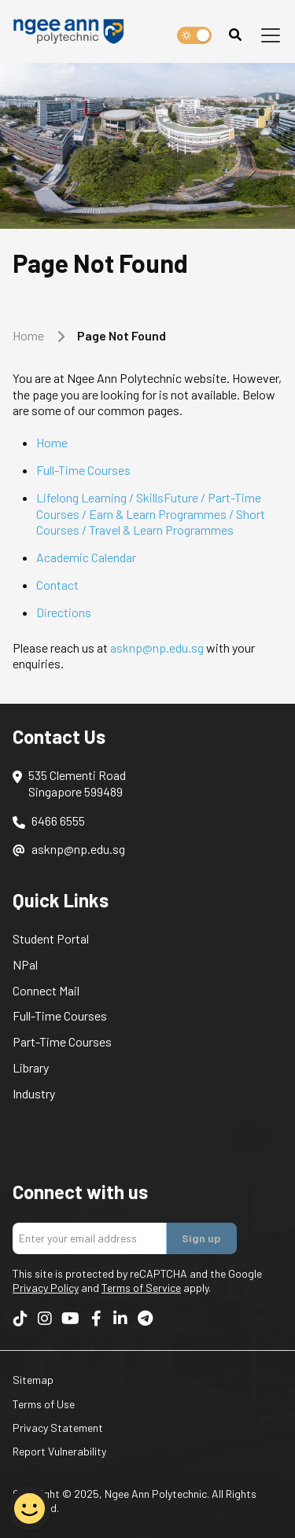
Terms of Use (44, 1404)
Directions (63, 612)
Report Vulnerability (59, 1451)
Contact (57, 584)
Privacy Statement (58, 1427)
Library (31, 1067)
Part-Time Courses (62, 1041)
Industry (34, 1093)
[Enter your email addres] (90, 1238)
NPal (25, 964)
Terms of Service (141, 1287)
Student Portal (51, 938)
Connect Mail (46, 990)
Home (28, 335)
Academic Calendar (86, 557)
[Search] (235, 35)
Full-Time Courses (83, 469)
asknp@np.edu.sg (157, 647)
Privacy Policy (46, 1287)
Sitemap (33, 1379)
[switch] (194, 35)
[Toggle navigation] (270, 35)
